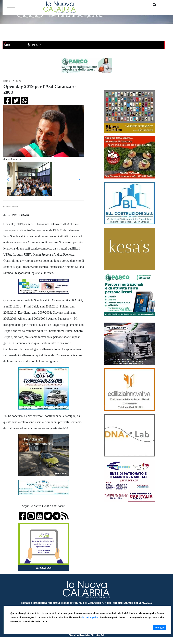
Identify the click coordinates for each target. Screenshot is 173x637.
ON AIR (34, 45)
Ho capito (160, 627)
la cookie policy (90, 617)
